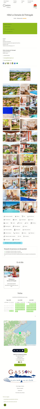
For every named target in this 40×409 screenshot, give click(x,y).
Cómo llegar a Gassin (6, 2)
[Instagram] (21, 362)
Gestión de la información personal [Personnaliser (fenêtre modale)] (10, 401)
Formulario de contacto (30, 2)
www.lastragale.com (9, 31)
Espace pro (23, 2)
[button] (35, 316)
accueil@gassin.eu (20, 360)
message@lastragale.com (9, 29)
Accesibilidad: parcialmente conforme (11, 399)
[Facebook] (19, 362)
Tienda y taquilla (15, 2)
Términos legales (6, 396)
